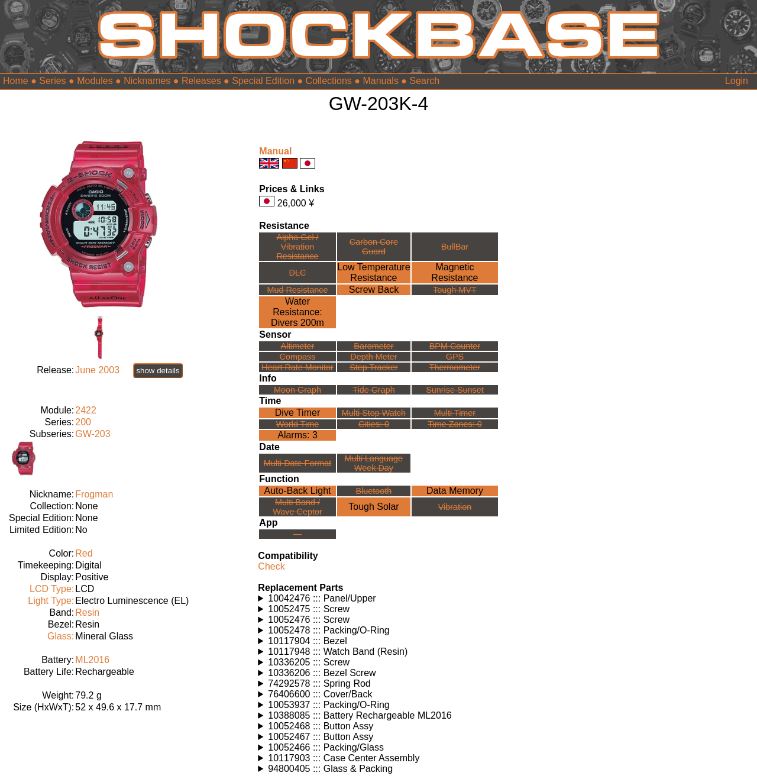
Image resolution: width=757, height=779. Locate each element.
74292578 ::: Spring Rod (319, 683)
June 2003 (97, 370)
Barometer (373, 346)
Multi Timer (454, 413)
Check (271, 566)
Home (15, 81)
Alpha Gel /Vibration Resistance (297, 246)
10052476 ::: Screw (309, 620)
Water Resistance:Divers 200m (297, 312)
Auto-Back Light (297, 491)
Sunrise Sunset (455, 390)
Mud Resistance (297, 290)
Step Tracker (374, 367)
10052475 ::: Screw (309, 609)
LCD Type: (52, 589)
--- (297, 534)
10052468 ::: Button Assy (320, 726)
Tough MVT (455, 290)
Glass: (60, 636)
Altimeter (298, 346)
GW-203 (92, 434)
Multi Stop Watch (374, 413)
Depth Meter (373, 356)
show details (157, 370)
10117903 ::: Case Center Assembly (343, 758)
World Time (297, 424)
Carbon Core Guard (374, 246)
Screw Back (374, 290)
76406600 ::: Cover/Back (320, 694)
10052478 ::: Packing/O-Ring (328, 630)
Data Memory (454, 491)
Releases (201, 81)
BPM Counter (454, 346)
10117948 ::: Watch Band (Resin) (337, 652)
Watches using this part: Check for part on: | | (378, 598)
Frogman (94, 494)
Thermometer (454, 367)
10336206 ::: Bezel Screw (322, 673)
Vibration (455, 507)
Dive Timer (297, 413)
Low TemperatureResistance (373, 272)
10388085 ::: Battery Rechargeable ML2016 (359, 715)
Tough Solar (373, 507)
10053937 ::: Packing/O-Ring (328, 705)
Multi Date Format (297, 463)
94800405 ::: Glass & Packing (330, 769)
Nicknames (147, 81)
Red (83, 553)
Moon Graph (297, 390)
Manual (275, 151)
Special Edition (263, 81)
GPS (455, 356)
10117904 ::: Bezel (307, 641)
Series (52, 81)
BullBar (454, 246)
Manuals (380, 81)
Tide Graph (373, 390)
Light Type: (51, 601)
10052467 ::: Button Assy (320, 737)
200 (83, 422)
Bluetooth (374, 491)
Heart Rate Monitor (297, 367)
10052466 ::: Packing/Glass (326, 747)
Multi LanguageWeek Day (374, 463)
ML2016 (92, 660)
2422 (85, 410)
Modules (94, 81)
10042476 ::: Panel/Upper (322, 598)
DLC (297, 272)
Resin (87, 612)
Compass (298, 356)
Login (736, 81)
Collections (329, 81)
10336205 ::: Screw (309, 662)
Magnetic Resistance (454, 272)
